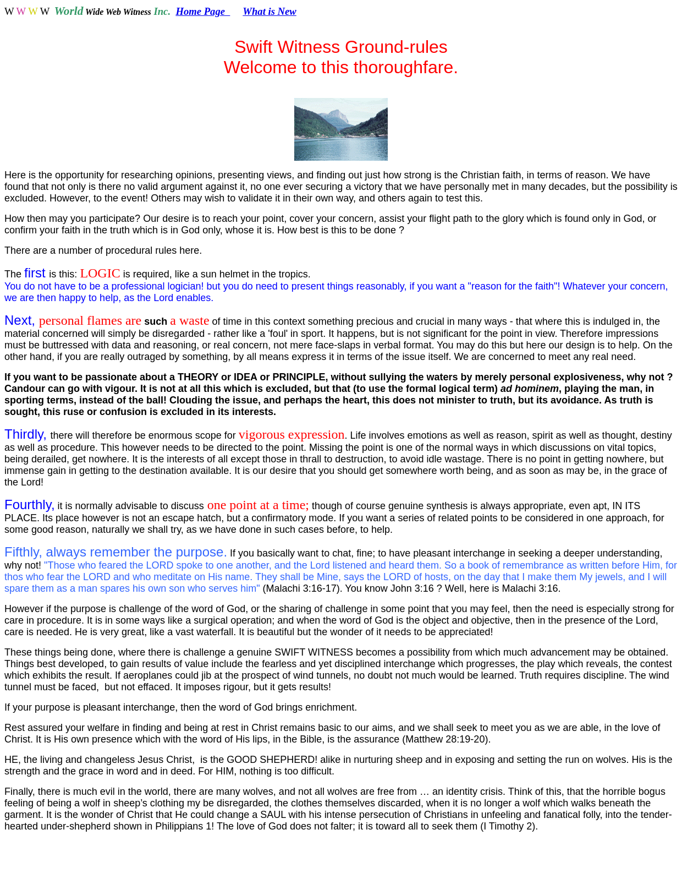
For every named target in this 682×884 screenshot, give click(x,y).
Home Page (202, 11)
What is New (269, 11)
